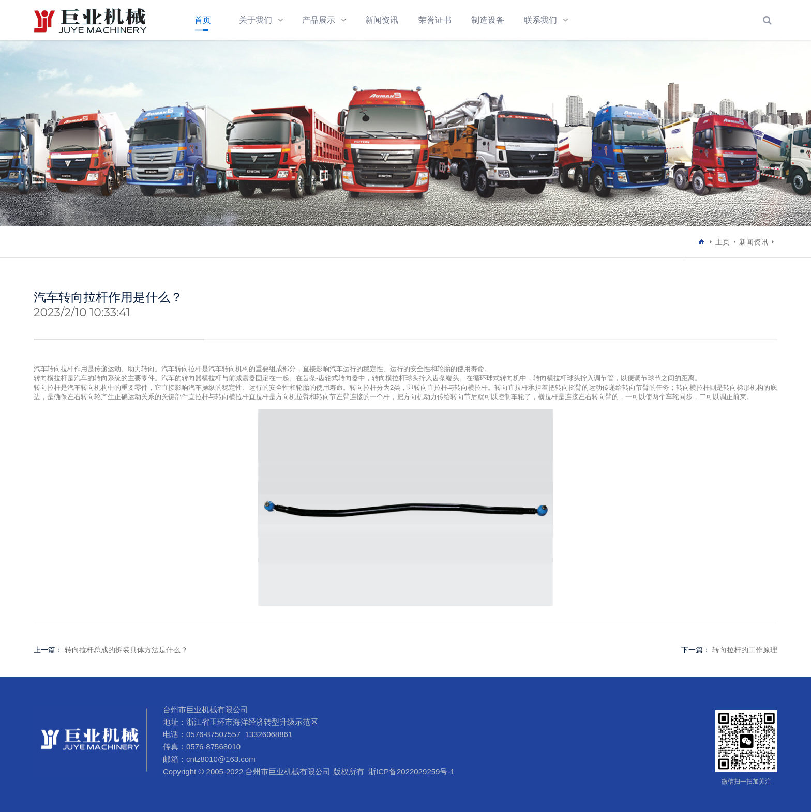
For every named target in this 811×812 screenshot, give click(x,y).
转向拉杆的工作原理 (744, 650)
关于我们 (255, 20)
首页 (202, 20)
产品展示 (318, 20)
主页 (722, 242)
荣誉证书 (435, 20)
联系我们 (540, 20)
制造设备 (487, 20)
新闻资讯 (381, 20)
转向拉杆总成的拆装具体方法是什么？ (126, 650)
